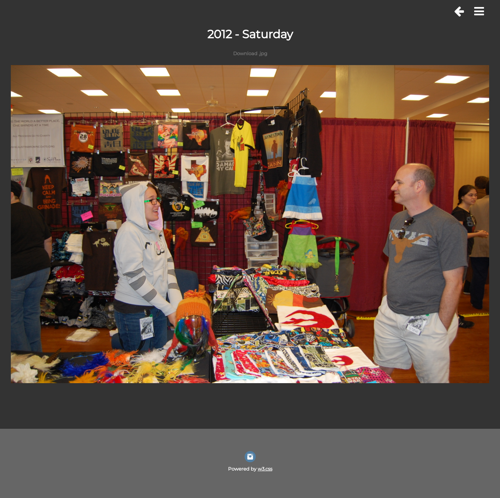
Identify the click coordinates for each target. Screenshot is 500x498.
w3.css (265, 469)
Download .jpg (250, 53)
